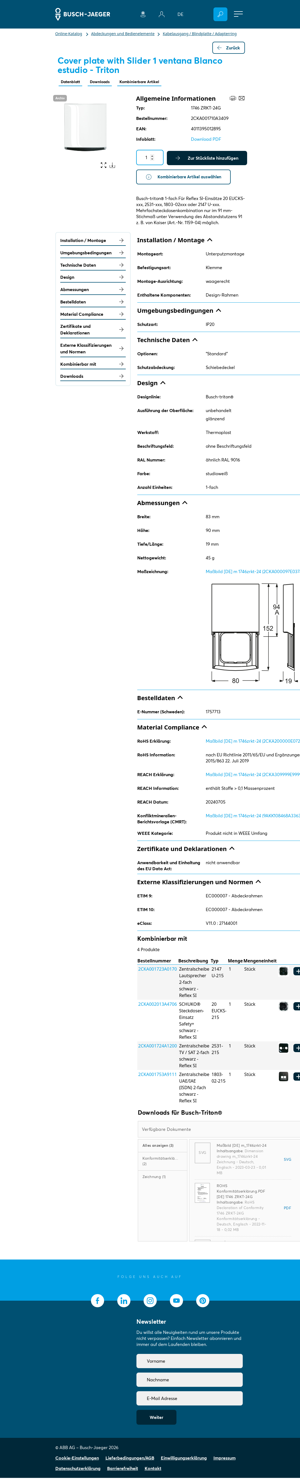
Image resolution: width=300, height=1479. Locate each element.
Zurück (228, 47)
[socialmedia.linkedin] (123, 1301)
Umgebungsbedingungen (93, 253)
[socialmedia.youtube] (176, 1301)
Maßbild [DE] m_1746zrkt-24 (242, 1146)
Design (93, 278)
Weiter (156, 1418)
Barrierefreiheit (122, 1469)
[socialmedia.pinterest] (202, 1301)
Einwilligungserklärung (184, 1459)
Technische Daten (93, 266)
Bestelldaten (93, 303)
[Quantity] (150, 158)
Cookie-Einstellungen (77, 1459)
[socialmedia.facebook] (97, 1301)
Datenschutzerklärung (78, 1469)
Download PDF (206, 139)
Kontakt (153, 1469)
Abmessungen (93, 290)
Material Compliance (93, 315)
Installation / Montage (93, 241)
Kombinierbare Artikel (148, 82)
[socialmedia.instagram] (150, 1301)
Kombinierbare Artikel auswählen (185, 177)
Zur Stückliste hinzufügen (207, 158)
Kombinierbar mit (93, 365)
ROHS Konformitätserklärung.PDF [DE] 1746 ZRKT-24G (241, 1192)
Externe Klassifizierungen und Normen (93, 349)
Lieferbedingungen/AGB (129, 1459)
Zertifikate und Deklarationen (93, 331)
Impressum (224, 1459)
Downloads (104, 82)
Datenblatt (72, 82)
